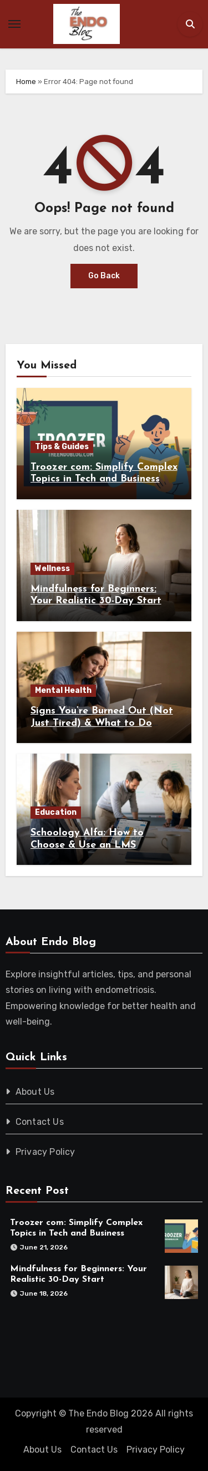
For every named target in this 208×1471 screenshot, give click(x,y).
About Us (35, 1091)
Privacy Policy (45, 1152)
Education (56, 812)
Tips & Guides (62, 446)
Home (26, 81)
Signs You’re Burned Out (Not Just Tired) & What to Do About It (102, 723)
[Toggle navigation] (14, 24)
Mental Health (63, 690)
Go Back (104, 276)
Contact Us (40, 1121)
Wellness (52, 568)
